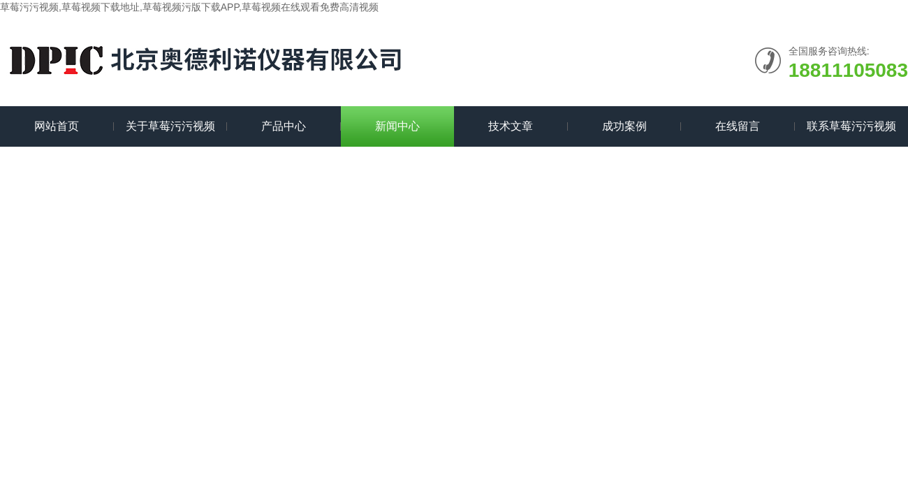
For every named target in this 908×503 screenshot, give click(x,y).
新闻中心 (397, 126)
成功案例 (624, 126)
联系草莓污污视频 (851, 126)
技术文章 (510, 126)
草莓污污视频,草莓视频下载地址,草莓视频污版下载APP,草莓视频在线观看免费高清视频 (189, 7)
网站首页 (56, 126)
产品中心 (283, 126)
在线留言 (737, 126)
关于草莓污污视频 (170, 126)
